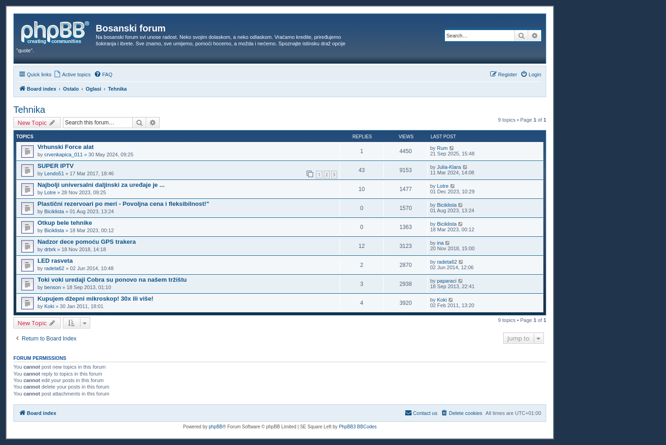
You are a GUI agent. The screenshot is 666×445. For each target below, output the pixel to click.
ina (440, 243)
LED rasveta (55, 260)
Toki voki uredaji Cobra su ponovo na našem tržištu (112, 279)
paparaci (446, 281)
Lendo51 (54, 173)
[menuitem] (72, 74)
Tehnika (29, 110)
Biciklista (54, 211)
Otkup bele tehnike (64, 222)
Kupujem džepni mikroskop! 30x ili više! (95, 298)
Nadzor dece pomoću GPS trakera (86, 241)
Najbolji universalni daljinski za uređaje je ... (101, 184)
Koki (49, 306)
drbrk (50, 249)
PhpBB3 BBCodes (358, 426)
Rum (442, 148)
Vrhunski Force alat (65, 146)
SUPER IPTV (55, 165)
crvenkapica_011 (63, 154)
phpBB (215, 426)
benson (52, 287)
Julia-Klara (449, 167)
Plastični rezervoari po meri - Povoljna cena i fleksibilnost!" (123, 203)
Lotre (50, 192)
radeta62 (54, 268)
